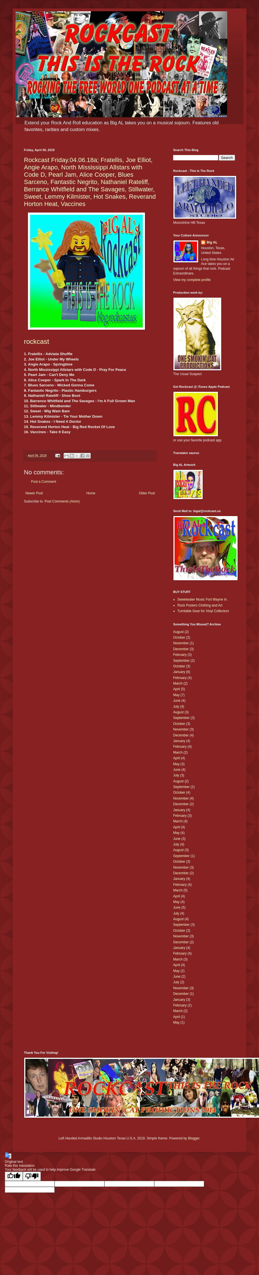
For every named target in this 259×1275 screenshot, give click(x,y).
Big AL (212, 242)
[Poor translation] (32, 1176)
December (181, 649)
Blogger (194, 1138)
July (176, 707)
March (177, 683)
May (176, 695)
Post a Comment (43, 482)
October (179, 637)
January (179, 672)
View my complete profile (192, 280)
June (176, 701)
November (181, 643)
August (178, 632)
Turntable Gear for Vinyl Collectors (203, 611)
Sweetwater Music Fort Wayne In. (202, 599)
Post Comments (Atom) (62, 501)
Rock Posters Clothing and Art (199, 605)
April (176, 689)
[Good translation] (14, 1176)
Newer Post (34, 493)
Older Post (147, 493)
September (181, 661)
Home (90, 493)
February (180, 655)
